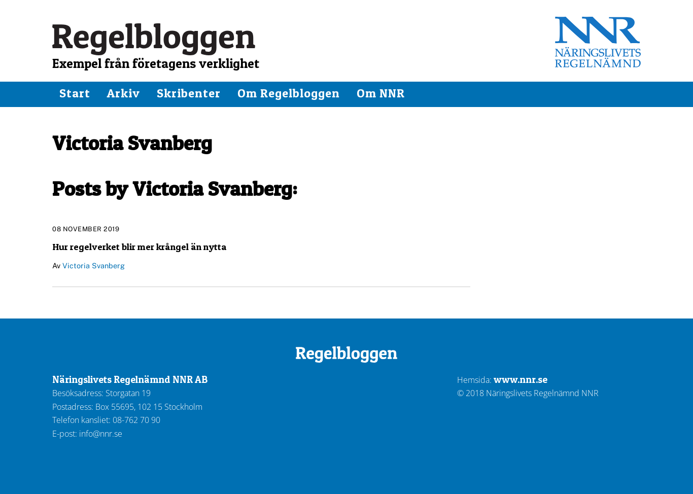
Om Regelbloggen (288, 93)
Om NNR (381, 93)
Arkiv (123, 93)
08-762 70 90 (136, 420)
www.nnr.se (520, 379)
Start (74, 93)
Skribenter (189, 93)
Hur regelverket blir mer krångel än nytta (139, 247)
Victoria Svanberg (93, 265)
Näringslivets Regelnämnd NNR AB (129, 379)
